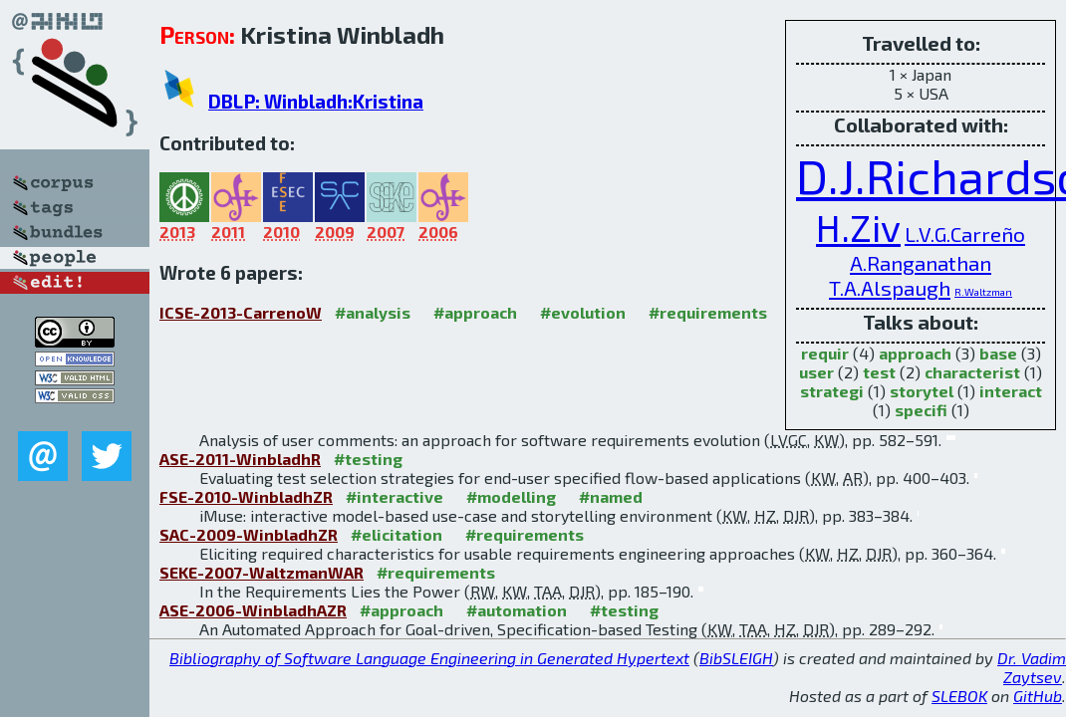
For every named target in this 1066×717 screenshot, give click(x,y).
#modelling (511, 496)
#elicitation (396, 534)
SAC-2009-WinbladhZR (248, 534)
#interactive (394, 496)
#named (611, 496)
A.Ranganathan (920, 262)
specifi (921, 409)
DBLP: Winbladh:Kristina (315, 101)
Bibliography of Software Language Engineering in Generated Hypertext (429, 657)
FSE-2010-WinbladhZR (246, 496)
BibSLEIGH (736, 657)
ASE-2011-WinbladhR (240, 458)
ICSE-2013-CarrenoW (240, 312)
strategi (832, 390)
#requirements (708, 312)
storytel (921, 390)
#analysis (372, 312)
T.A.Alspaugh (889, 287)
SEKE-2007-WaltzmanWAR (261, 572)
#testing (368, 458)
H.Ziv (858, 227)
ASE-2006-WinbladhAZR (253, 609)
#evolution (583, 312)
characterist (972, 371)
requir (825, 353)
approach (915, 353)
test (879, 371)
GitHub (1037, 695)
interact (1010, 390)
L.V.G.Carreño (965, 233)
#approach (475, 312)
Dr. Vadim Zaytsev (1031, 667)
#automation (516, 609)
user (816, 371)
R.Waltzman (983, 292)
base (998, 353)
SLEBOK (959, 695)
